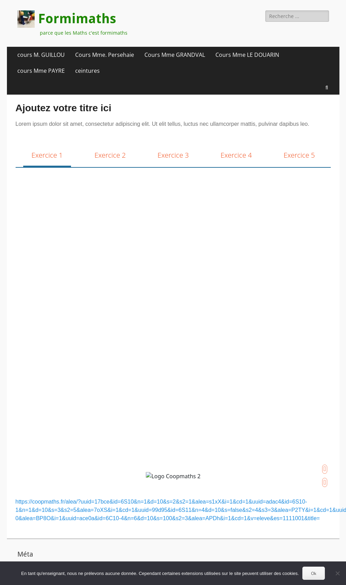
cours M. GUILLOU (41, 55)
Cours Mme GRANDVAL (174, 55)
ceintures (87, 71)
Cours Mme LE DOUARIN (247, 55)
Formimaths (77, 18)
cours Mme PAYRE (41, 71)
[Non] (337, 573)
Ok (313, 573)
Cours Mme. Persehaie (104, 55)
